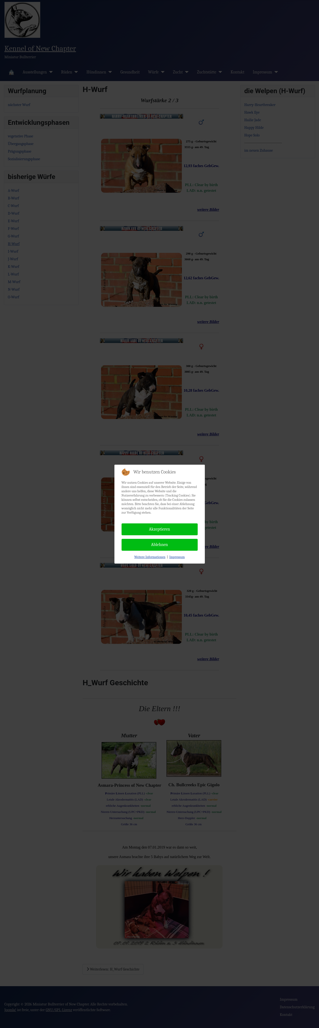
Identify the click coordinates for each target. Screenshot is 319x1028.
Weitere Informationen (149, 557)
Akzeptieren (159, 529)
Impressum (177, 557)
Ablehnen (159, 544)
